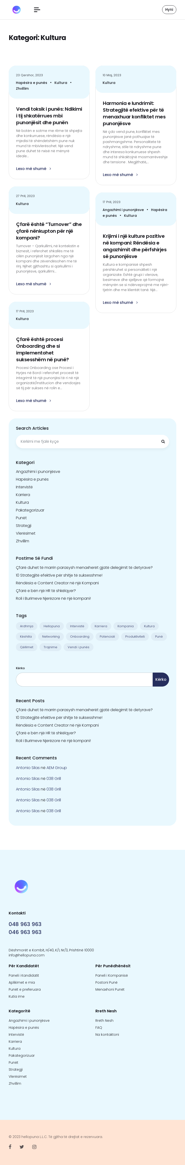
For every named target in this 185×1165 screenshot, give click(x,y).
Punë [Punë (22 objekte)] (159, 636)
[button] (37, 9)
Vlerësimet (25, 533)
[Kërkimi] (163, 441)
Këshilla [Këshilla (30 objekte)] (26, 636)
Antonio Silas (28, 767)
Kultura (61, 82)
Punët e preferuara (25, 989)
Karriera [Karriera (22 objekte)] (101, 626)
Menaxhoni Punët (110, 989)
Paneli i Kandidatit (24, 975)
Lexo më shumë (33, 168)
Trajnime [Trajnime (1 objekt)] (50, 647)
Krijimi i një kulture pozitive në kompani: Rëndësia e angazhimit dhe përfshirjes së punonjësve (134, 246)
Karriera (23, 494)
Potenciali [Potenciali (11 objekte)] (107, 636)
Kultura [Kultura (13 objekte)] (149, 626)
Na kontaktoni (107, 1034)
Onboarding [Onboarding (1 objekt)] (79, 636)
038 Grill (53, 778)
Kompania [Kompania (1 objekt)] (126, 626)
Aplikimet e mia (22, 982)
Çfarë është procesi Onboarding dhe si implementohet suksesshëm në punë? (42, 349)
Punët (21, 518)
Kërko (20, 668)
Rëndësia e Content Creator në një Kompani (57, 583)
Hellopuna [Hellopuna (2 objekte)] (52, 626)
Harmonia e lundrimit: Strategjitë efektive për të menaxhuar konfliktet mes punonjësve (134, 113)
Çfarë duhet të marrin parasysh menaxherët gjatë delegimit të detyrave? (84, 567)
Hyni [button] (169, 9)
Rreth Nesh (104, 1020)
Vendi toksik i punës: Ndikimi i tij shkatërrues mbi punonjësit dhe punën (49, 116)
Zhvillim (22, 88)
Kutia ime (17, 996)
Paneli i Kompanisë (111, 975)
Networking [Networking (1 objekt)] (51, 636)
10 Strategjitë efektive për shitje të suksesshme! (59, 575)
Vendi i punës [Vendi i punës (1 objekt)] (78, 647)
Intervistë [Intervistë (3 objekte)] (77, 626)
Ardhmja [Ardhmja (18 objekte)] (26, 626)
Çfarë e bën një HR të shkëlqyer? (46, 590)
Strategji (23, 525)
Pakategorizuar (30, 510)
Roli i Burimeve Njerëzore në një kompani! (53, 598)
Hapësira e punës (32, 82)
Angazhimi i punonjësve (124, 209)
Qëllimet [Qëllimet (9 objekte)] (26, 647)
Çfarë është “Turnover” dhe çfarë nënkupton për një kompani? (49, 231)
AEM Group (56, 767)
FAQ (98, 1027)
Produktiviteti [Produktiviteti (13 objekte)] (135, 636)
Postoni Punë (106, 982)
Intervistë (24, 487)
